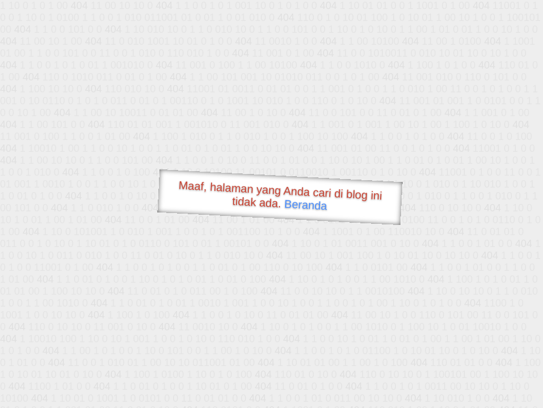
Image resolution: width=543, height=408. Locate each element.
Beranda (305, 204)
